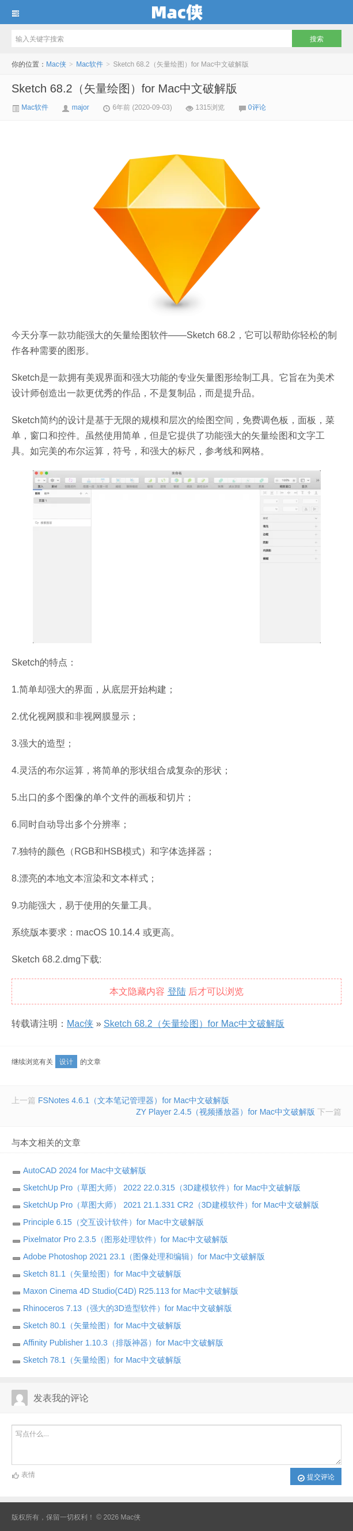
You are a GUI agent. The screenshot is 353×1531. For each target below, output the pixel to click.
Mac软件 (89, 64)
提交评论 (316, 1477)
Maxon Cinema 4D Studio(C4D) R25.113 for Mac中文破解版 (130, 1291)
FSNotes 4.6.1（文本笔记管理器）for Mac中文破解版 (133, 1100)
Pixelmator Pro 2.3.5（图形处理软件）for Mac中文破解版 (125, 1239)
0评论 (257, 107)
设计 (66, 1062)
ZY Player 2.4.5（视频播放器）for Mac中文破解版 (225, 1111)
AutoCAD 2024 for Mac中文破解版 (84, 1170)
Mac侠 (176, 12)
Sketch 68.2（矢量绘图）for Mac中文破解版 (124, 88)
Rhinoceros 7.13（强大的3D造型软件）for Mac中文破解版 (127, 1308)
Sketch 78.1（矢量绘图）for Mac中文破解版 (102, 1359)
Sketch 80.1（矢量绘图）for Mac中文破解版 (102, 1325)
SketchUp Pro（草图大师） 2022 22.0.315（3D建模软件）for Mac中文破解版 (162, 1187)
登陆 (177, 991)
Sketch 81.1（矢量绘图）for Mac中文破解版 (102, 1273)
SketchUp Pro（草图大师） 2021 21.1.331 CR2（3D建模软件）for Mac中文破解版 (171, 1204)
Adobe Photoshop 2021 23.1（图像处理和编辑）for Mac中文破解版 (144, 1256)
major (80, 107)
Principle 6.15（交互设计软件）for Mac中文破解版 (113, 1222)
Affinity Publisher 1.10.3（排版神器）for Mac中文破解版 (123, 1342)
